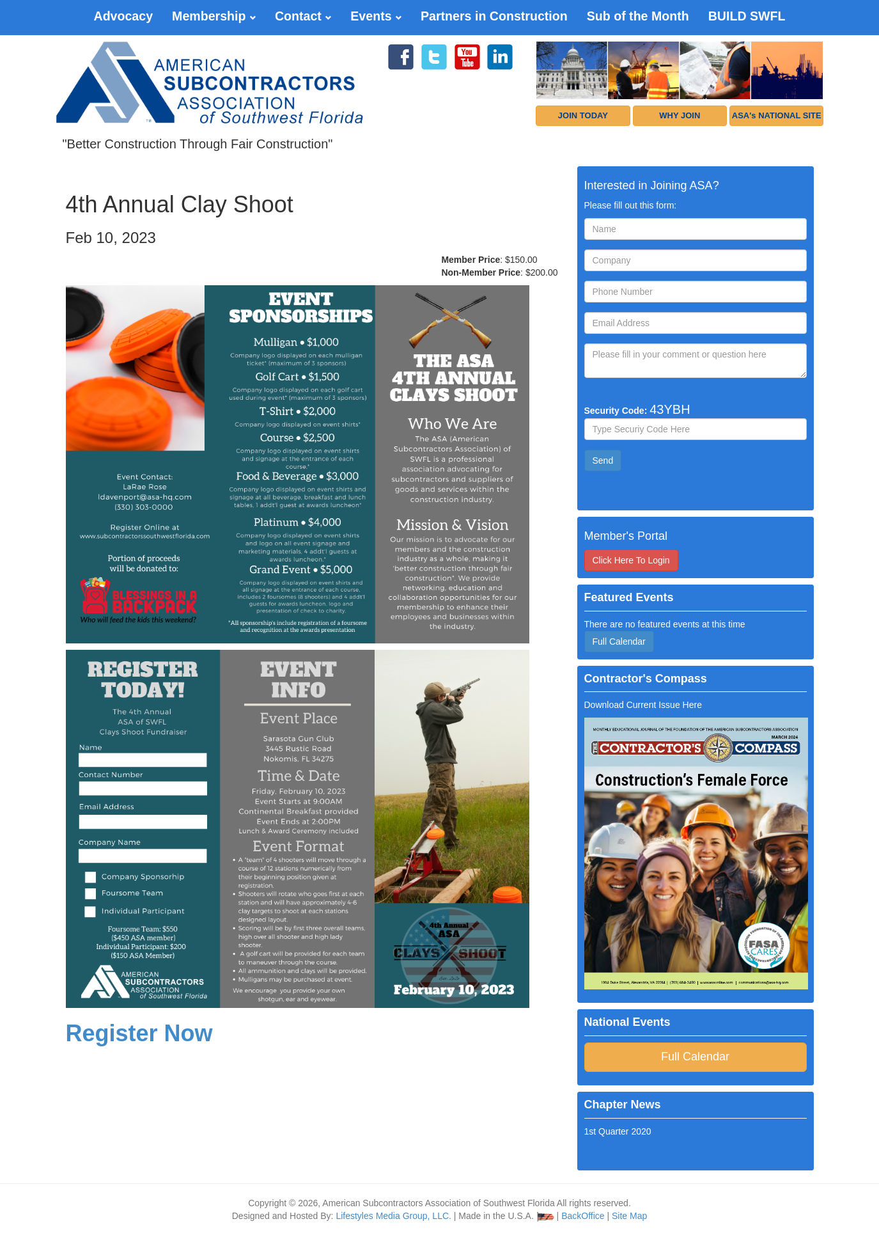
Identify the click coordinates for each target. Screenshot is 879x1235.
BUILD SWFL (747, 16)
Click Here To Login (631, 560)
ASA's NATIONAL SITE (776, 115)
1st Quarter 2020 (617, 1131)
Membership (214, 16)
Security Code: (637, 409)
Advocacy (123, 16)
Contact (303, 16)
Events (375, 16)
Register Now (139, 1033)
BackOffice (582, 1216)
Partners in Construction (494, 16)
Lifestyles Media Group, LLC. (393, 1216)
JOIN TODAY (583, 115)
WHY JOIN (679, 115)
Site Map (629, 1216)
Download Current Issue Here (643, 705)
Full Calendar (619, 641)
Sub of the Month (638, 16)
